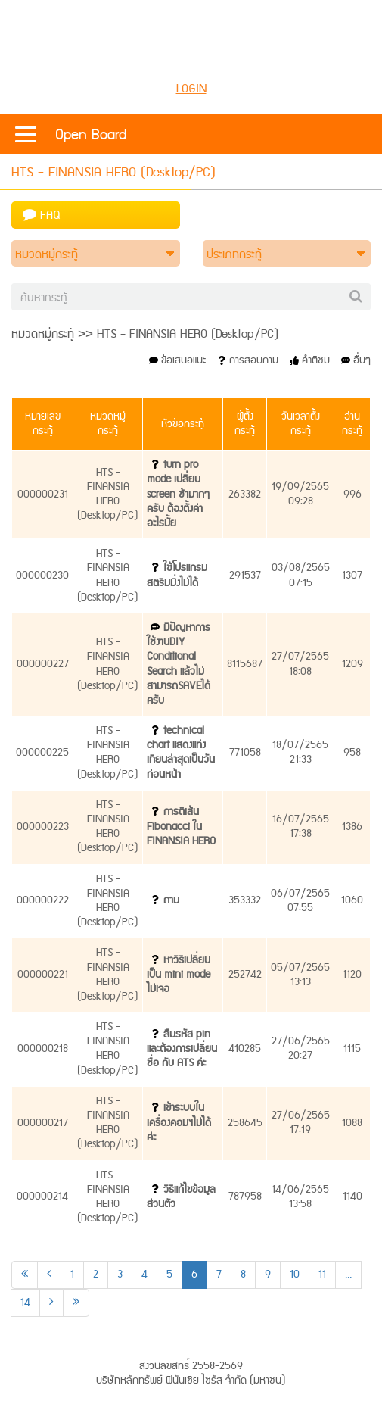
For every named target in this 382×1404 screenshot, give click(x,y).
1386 (352, 827)
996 (352, 494)
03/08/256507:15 (301, 575)
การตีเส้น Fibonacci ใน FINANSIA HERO (181, 826)
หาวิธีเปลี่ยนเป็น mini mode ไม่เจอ (178, 974)
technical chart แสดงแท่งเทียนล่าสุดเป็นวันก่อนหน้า (181, 753)
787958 (245, 1196)
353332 (244, 900)
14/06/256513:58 (300, 1197)
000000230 (42, 575)
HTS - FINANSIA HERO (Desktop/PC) (107, 494)
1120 (352, 975)
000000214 (42, 1196)
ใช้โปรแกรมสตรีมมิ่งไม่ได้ (177, 575)
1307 (352, 575)
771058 (245, 753)
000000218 (42, 1049)
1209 (352, 664)
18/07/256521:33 (300, 752)
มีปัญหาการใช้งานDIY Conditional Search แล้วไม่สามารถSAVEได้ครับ (178, 664)
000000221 (42, 975)
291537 (245, 575)
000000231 (42, 494)
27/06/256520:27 (301, 1048)
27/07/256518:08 (300, 663)
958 (352, 753)
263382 (244, 494)
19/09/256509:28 (300, 494)
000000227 (43, 664)
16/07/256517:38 (300, 826)
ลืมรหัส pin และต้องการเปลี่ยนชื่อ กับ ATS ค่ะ (182, 1048)
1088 (352, 1123)
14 (25, 1302)
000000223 (43, 827)
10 (295, 1274)
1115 (352, 1049)
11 (322, 1274)
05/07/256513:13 (300, 975)
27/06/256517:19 (301, 1122)
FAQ (42, 215)
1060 (352, 900)
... (348, 1274)
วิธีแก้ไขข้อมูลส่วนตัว (181, 1197)
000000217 (42, 1123)
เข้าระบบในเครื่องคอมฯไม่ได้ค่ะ (179, 1122)
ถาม (171, 900)
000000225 (42, 753)
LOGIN (191, 89)
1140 (352, 1196)
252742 (245, 975)
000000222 (43, 900)
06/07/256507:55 (300, 901)
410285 (244, 1049)
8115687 (244, 664)
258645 (245, 1123)
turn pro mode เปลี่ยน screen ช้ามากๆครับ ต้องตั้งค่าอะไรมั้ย (178, 494)
